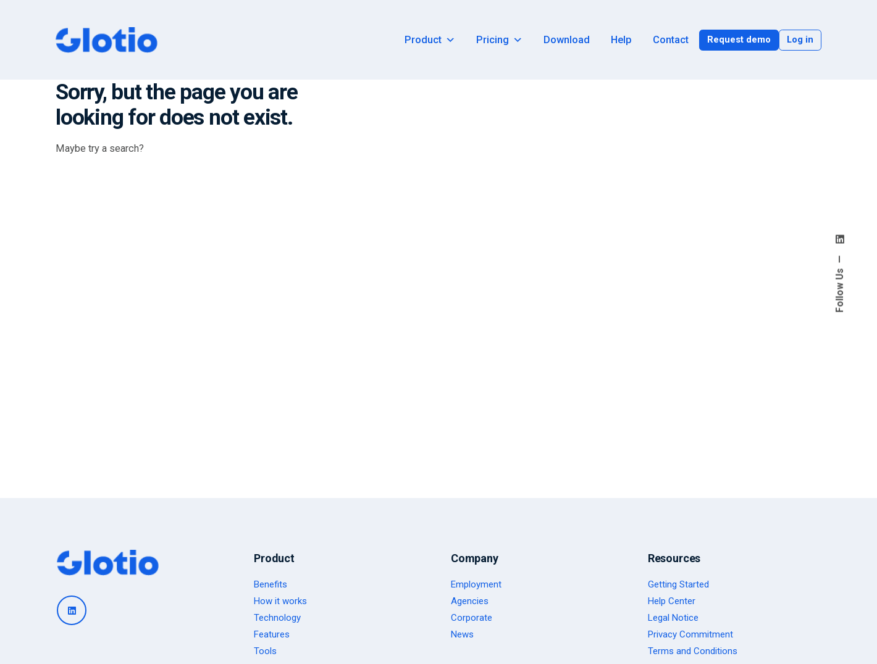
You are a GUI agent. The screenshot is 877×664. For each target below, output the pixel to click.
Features (272, 634)
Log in (800, 39)
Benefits (270, 584)
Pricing (499, 40)
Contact (671, 40)
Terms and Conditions (692, 651)
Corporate (471, 617)
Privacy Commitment (690, 634)
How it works (280, 601)
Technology (277, 617)
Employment (476, 584)
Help (621, 40)
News (462, 634)
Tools (265, 651)
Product (430, 40)
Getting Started (678, 584)
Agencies (470, 601)
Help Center (671, 601)
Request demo (739, 39)
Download (566, 40)
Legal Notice (673, 617)
